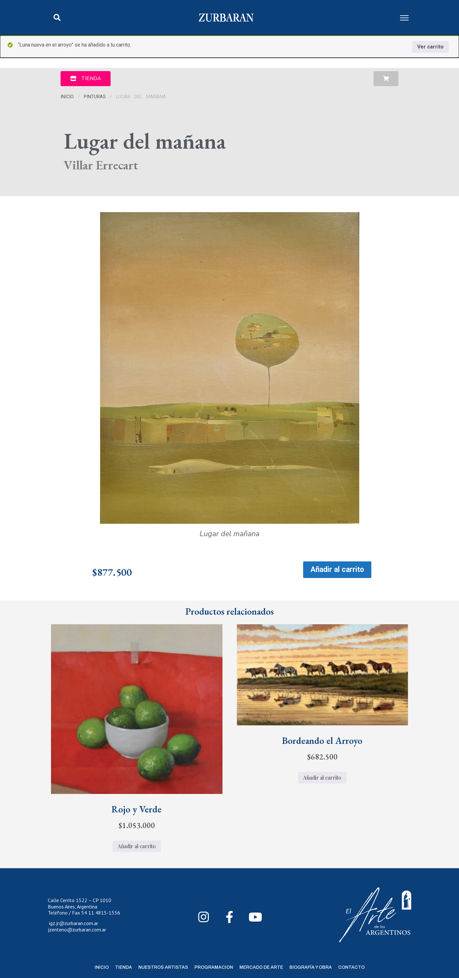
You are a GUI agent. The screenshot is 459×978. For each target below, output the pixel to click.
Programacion (213, 967)
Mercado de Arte (261, 967)
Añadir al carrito (337, 569)
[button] (57, 17)
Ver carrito (430, 47)
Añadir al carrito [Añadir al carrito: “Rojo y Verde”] (137, 846)
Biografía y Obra (310, 967)
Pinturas (95, 97)
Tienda (123, 967)
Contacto (351, 967)
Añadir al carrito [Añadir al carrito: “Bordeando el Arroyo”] (322, 777)
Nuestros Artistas (163, 967)
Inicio (67, 97)
